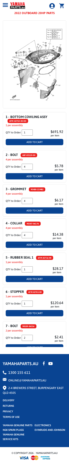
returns (8, 405)
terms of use (11, 416)
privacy (8, 411)
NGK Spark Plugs (13, 429)
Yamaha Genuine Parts (17, 425)
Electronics (43, 425)
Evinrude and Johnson (50, 429)
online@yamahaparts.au (27, 380)
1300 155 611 (19, 372)
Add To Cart (34, 142)
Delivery (8, 400)
